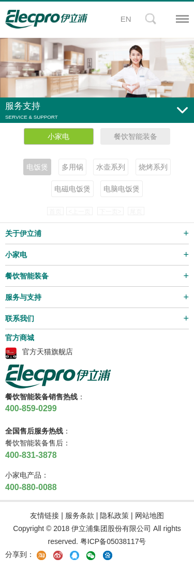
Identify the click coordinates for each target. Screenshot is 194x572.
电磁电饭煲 (72, 189)
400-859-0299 (31, 408)
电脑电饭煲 (121, 189)
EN (126, 19)
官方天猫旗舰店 (47, 351)
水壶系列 (110, 167)
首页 (55, 211)
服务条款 (79, 515)
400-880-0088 (31, 487)
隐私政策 (114, 515)
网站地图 (149, 515)
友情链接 (44, 515)
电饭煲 (37, 167)
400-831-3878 (31, 455)
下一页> (110, 211)
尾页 (136, 211)
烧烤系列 (153, 167)
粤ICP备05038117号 (113, 541)
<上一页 (79, 211)
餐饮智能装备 (135, 136)
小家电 (58, 136)
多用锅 (72, 167)
